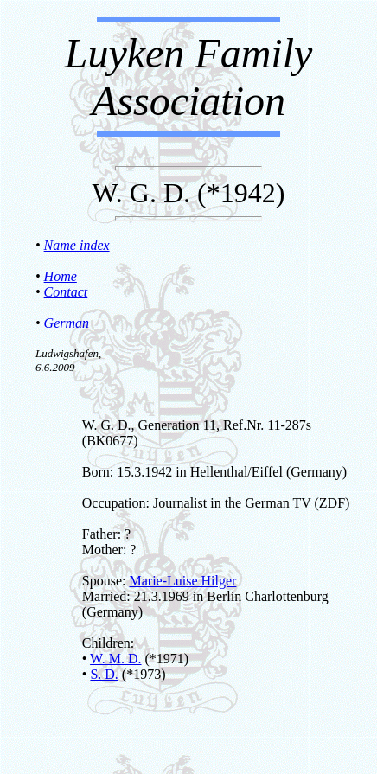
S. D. (104, 674)
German (66, 323)
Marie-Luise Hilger (182, 580)
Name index (77, 245)
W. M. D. (115, 658)
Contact (66, 292)
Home (60, 276)
